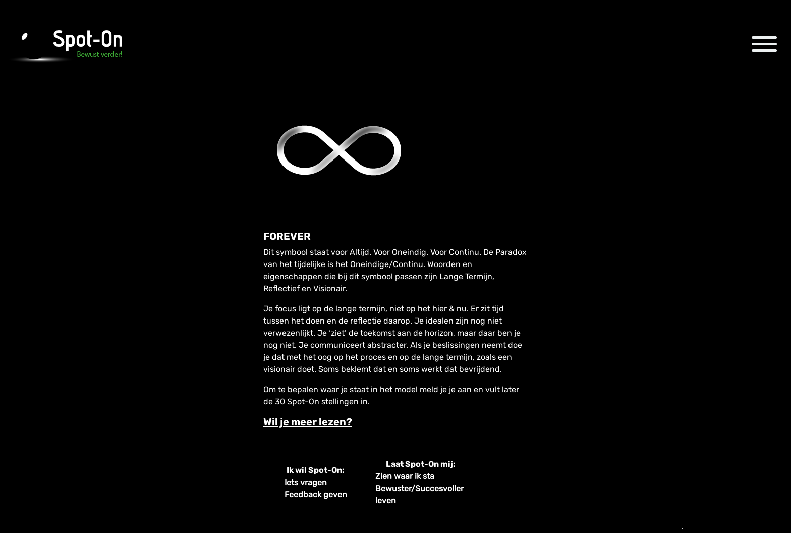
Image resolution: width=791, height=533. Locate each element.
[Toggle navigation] (764, 44)
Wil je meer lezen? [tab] (307, 422)
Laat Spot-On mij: (421, 464)
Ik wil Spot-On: (316, 470)
